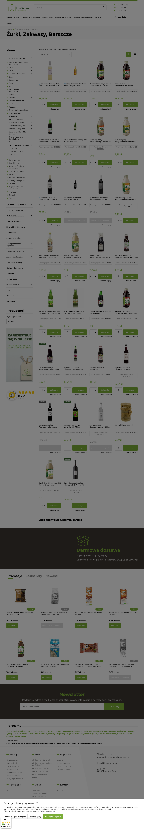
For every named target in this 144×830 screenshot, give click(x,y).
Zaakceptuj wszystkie (53, 817)
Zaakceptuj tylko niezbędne (15, 817)
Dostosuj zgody (35, 817)
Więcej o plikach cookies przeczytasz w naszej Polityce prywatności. (30, 811)
